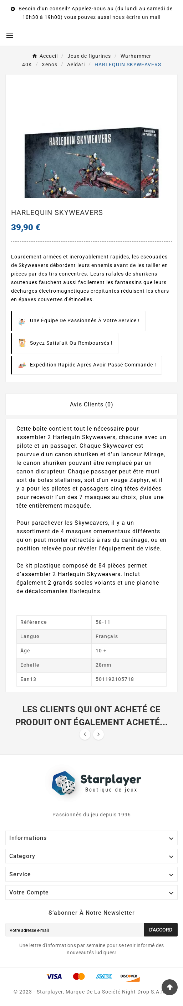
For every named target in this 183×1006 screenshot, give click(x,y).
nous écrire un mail (136, 17)
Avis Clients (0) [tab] (91, 404)
